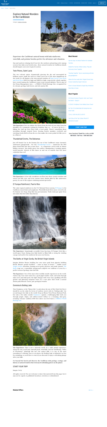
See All (91, 390)
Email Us (81, 133)
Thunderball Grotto (44, 144)
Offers (71, 3)
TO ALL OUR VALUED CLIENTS (76, 114)
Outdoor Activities (22, 22)
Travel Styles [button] (64, 3)
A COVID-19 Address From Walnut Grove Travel (80, 104)
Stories (90, 3)
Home (58, 3)
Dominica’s (37, 295)
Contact (102, 3)
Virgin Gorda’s (18, 266)
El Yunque (58, 188)
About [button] (94, 3)
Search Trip (84, 3)
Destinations (77, 3)
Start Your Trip (81, 127)
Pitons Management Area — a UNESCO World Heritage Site (36, 84)
